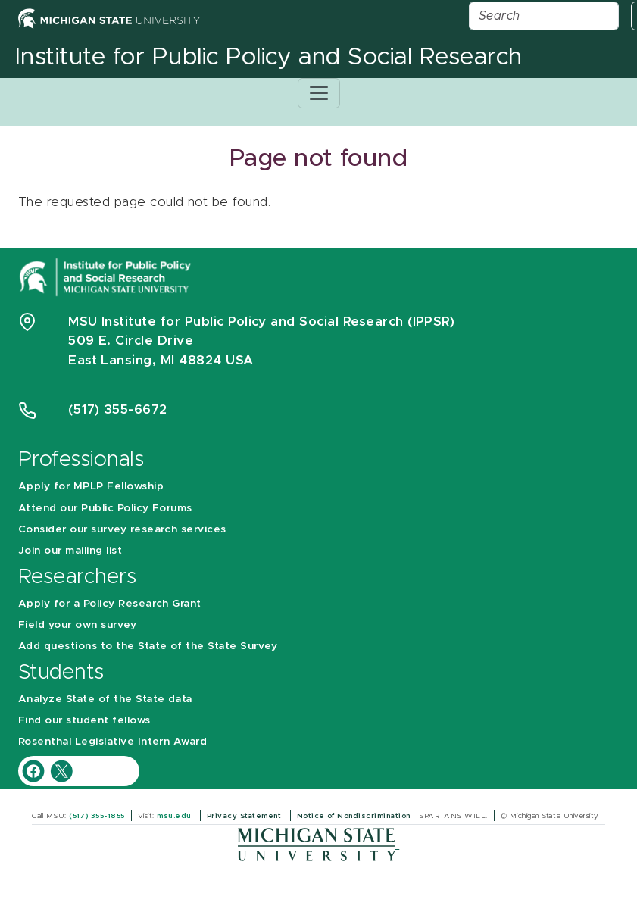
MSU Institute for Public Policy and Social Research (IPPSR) (261, 321)
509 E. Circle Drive (130, 340)
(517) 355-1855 (97, 816)
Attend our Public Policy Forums (105, 508)
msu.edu (175, 816)
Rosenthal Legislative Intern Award (112, 741)
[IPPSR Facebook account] (35, 770)
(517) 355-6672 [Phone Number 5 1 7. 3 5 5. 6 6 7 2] (117, 409)
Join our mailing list (70, 550)
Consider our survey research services (122, 529)
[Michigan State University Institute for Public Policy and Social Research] (106, 276)
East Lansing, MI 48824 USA (163, 360)
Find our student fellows (84, 720)
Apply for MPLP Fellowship (91, 486)
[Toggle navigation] (319, 93)
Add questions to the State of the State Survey (147, 646)
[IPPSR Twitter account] (61, 770)
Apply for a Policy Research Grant (109, 603)
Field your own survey (77, 625)
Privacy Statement (245, 816)
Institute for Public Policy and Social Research (269, 57)
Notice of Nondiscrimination (355, 816)
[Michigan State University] (318, 844)
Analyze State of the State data (105, 699)
